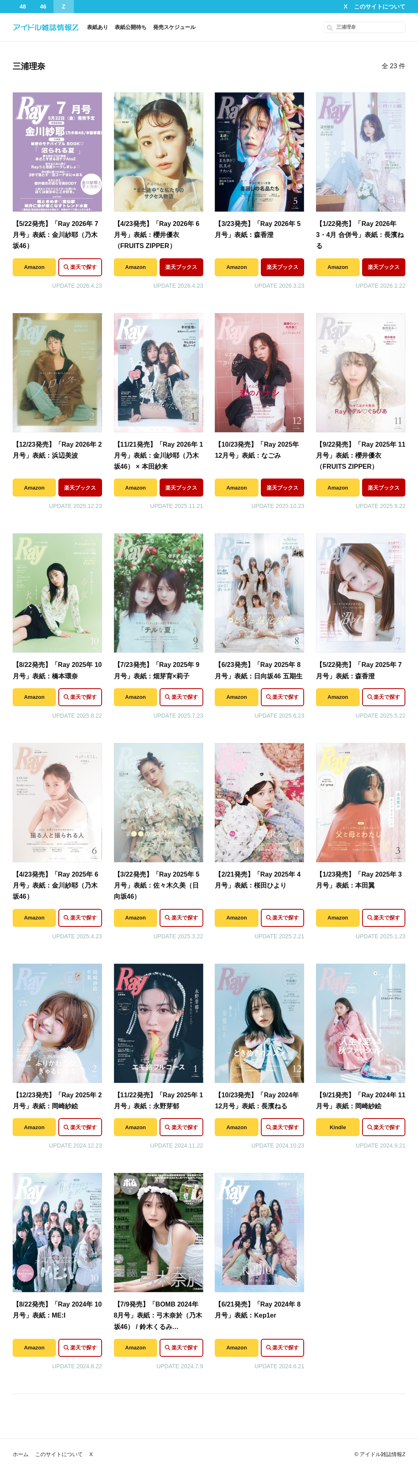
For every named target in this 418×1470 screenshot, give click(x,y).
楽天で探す (83, 267)
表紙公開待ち (131, 27)
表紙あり (97, 27)
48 (23, 6)
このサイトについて (379, 6)
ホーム (21, 1454)
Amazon (34, 267)
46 (43, 6)
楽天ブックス (181, 267)
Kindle (338, 1127)
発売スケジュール (174, 27)
